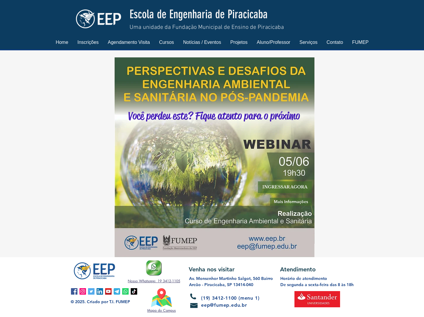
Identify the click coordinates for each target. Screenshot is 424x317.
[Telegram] (117, 291)
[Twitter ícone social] (91, 291)
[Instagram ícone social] (83, 291)
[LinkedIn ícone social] (100, 291)
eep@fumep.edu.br (224, 305)
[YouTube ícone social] (108, 291)
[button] (88, 42)
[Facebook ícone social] (74, 291)
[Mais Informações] (291, 202)
